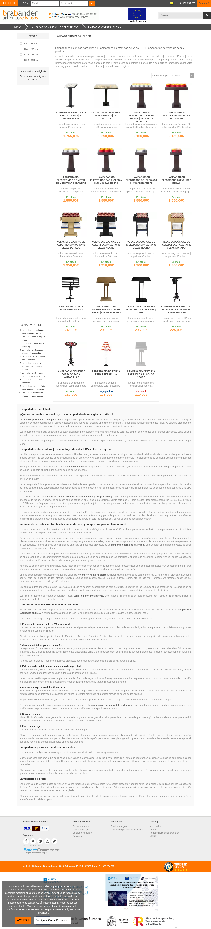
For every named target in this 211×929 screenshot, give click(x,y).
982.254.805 (108, 866)
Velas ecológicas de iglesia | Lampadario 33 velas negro (141, 244)
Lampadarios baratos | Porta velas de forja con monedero (176, 309)
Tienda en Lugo (81, 829)
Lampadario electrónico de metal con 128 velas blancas (71, 180)
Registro (9, 3)
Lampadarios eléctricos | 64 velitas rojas (176, 180)
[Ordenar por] (172, 75)
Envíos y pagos (119, 826)
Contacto (77, 836)
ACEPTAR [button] (23, 920)
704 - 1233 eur (31, 49)
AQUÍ (39, 902)
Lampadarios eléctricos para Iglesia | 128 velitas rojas (106, 180)
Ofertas (153, 829)
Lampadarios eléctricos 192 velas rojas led (176, 115)
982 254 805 (189, 3)
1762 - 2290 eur (31, 60)
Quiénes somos (81, 826)
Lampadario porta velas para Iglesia (71, 308)
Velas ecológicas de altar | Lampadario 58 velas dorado (71, 244)
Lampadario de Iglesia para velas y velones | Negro (141, 309)
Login (25, 3)
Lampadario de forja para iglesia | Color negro (141, 374)
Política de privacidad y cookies (127, 829)
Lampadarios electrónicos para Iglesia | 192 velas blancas (141, 117)
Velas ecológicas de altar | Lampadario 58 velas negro (106, 244)
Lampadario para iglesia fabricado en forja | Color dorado (32, 366)
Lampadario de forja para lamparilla (106, 373)
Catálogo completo (82, 832)
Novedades (155, 826)
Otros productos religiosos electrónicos (33, 78)
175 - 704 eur (30, 43)
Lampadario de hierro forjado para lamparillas (71, 374)
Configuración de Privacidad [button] (52, 920)
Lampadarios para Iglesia (33, 71)
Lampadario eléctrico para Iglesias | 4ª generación (71, 115)
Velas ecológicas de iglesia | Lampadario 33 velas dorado (176, 244)
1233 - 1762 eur (31, 54)
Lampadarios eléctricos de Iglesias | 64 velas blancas (141, 180)
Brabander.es (63, 15)
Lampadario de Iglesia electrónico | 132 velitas (106, 115)
